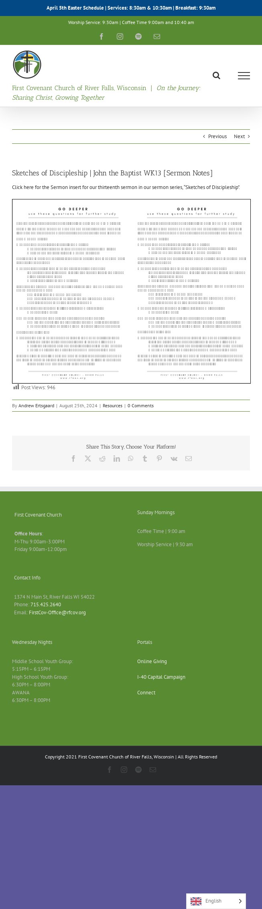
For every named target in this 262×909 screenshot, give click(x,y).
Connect (146, 692)
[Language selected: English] (216, 901)
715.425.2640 (45, 604)
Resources (112, 405)
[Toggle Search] (216, 75)
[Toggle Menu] (244, 75)
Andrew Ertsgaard (36, 405)
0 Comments (141, 405)
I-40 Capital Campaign (161, 677)
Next (239, 136)
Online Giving (152, 661)
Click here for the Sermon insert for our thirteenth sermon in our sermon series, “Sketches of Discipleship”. (126, 187)
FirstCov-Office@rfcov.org (57, 612)
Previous (217, 136)
